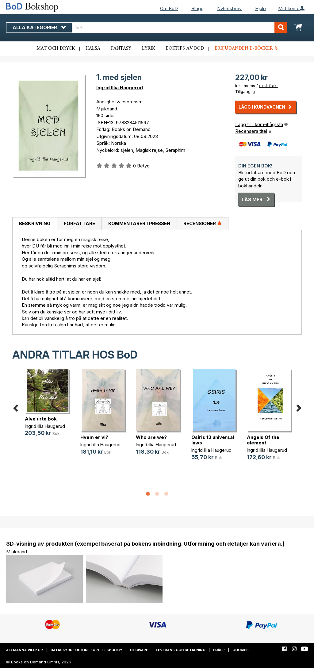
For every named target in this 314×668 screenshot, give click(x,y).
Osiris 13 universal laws (212, 440)
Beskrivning (35, 223)
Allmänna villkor (24, 650)
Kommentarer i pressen (139, 223)
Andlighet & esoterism (119, 102)
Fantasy (121, 48)
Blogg (197, 8)
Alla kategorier (39, 27)
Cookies (240, 650)
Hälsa (93, 48)
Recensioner (202, 223)
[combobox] (179, 27)
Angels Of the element (263, 440)
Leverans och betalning (180, 650)
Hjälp (260, 8)
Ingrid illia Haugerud (45, 426)
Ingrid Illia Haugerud (119, 87)
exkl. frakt (268, 85)
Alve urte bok (41, 419)
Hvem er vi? (94, 437)
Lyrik (148, 48)
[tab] (34, 224)
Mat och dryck (55, 48)
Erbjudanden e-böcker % (246, 48)
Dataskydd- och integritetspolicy (86, 650)
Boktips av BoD (185, 48)
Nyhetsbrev (229, 8)
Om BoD (169, 8)
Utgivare (139, 650)
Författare (79, 223)
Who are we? (151, 437)
